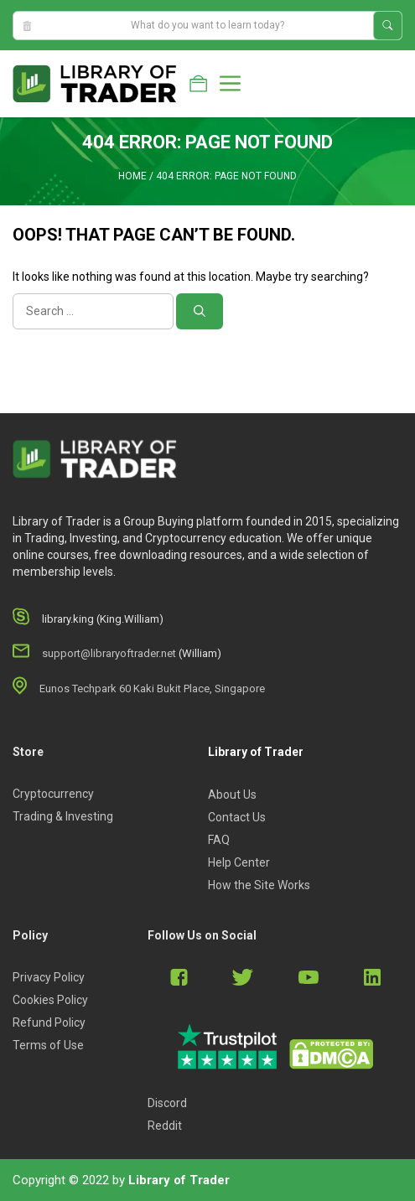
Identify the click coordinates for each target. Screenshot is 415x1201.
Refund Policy (49, 1022)
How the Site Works (259, 885)
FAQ (219, 839)
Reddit (165, 1125)
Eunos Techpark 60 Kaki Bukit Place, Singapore (152, 688)
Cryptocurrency (53, 793)
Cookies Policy (50, 1000)
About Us (232, 794)
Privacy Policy (49, 977)
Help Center (239, 862)
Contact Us (237, 817)
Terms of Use (48, 1045)
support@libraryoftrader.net (109, 653)
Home (132, 176)
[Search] (199, 311)
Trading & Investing (63, 816)
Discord (167, 1103)
